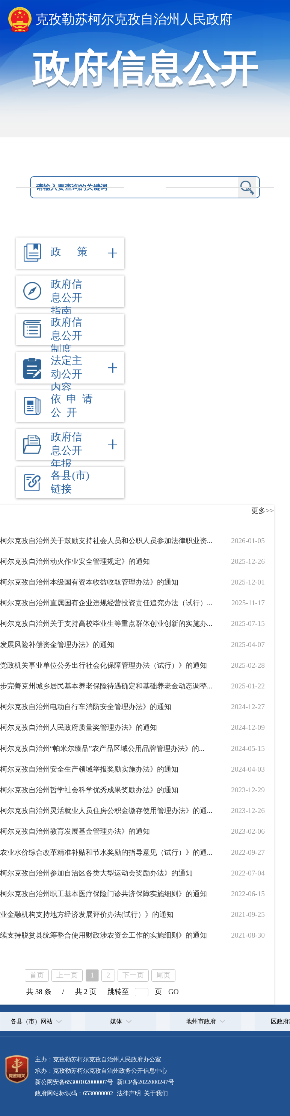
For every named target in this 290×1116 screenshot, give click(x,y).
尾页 (163, 975)
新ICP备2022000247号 (144, 1082)
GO (173, 992)
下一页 (133, 975)
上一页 (67, 975)
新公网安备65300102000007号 (74, 1082)
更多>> (262, 511)
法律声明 (129, 1093)
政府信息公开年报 (66, 450)
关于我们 (155, 1093)
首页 (37, 975)
